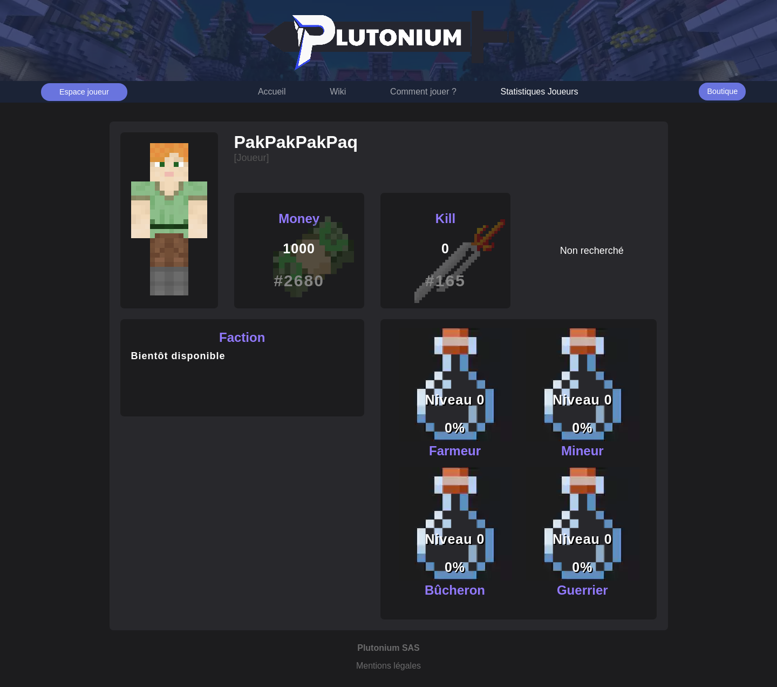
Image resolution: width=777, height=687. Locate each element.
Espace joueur (84, 91)
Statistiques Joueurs (539, 91)
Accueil (272, 91)
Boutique (722, 91)
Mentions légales (388, 665)
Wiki (338, 91)
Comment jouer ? (423, 91)
